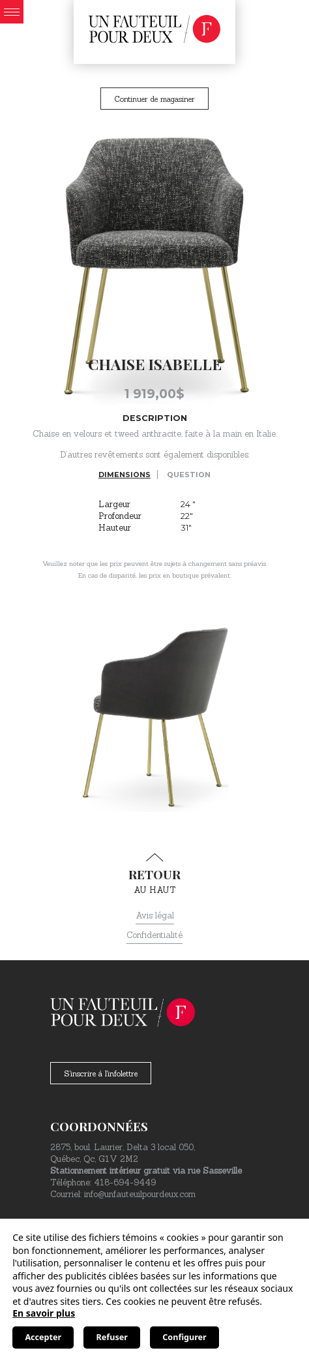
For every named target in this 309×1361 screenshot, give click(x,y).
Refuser (112, 1337)
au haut (154, 874)
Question (189, 474)
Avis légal (155, 915)
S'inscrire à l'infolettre (101, 1073)
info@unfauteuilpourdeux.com (140, 1194)
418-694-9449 (125, 1182)
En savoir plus (43, 1313)
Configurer (184, 1337)
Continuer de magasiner (154, 99)
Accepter (43, 1337)
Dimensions (124, 474)
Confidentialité (154, 935)
